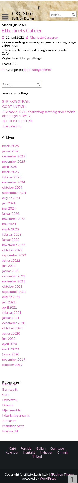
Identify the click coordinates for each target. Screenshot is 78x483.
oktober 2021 (12, 286)
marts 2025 (11, 173)
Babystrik (10, 383)
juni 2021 (9, 302)
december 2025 (14, 157)
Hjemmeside (12, 408)
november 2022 (14, 245)
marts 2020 (11, 348)
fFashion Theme (62, 474)
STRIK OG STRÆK (16, 103)
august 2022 (11, 260)
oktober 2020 (12, 327)
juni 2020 (9, 338)
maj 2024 (9, 209)
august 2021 (11, 296)
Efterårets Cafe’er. (22, 31)
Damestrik (10, 398)
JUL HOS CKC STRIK (18, 122)
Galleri (41, 273)
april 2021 (10, 307)
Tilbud (37, 281)
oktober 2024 (12, 188)
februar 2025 (12, 178)
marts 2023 (11, 229)
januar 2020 (11, 353)
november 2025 (14, 162)
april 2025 (10, 167)
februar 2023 (12, 234)
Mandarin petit (13, 424)
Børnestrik (10, 388)
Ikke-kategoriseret (37, 69)
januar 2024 (11, 214)
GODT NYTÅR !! (15, 108)
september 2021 (14, 291)
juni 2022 (9, 265)
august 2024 (11, 198)
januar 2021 (11, 317)
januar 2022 (11, 270)
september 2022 (14, 255)
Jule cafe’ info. (12, 127)
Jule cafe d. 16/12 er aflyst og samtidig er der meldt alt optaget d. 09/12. (38, 115)
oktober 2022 (12, 250)
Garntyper (57, 273)
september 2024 (14, 193)
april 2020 (10, 343)
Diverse (8, 403)
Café (6, 393)
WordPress (48, 478)
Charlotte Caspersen (44, 37)
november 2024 (14, 183)
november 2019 (14, 358)
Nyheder (46, 277)
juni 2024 (9, 204)
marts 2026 (11, 147)
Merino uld (10, 429)
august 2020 (11, 332)
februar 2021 (12, 312)
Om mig (62, 277)
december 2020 (14, 322)
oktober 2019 (12, 363)
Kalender (11, 277)
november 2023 (14, 219)
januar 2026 (11, 152)
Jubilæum (9, 419)
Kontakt (29, 277)
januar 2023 (11, 240)
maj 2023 (9, 224)
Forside (26, 273)
